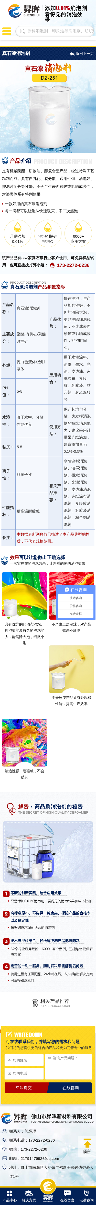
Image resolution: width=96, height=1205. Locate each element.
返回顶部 (87, 1146)
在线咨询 (70, 1087)
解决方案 (29, 1196)
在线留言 (67, 1196)
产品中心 (10, 1196)
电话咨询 (86, 1196)
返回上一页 (85, 54)
